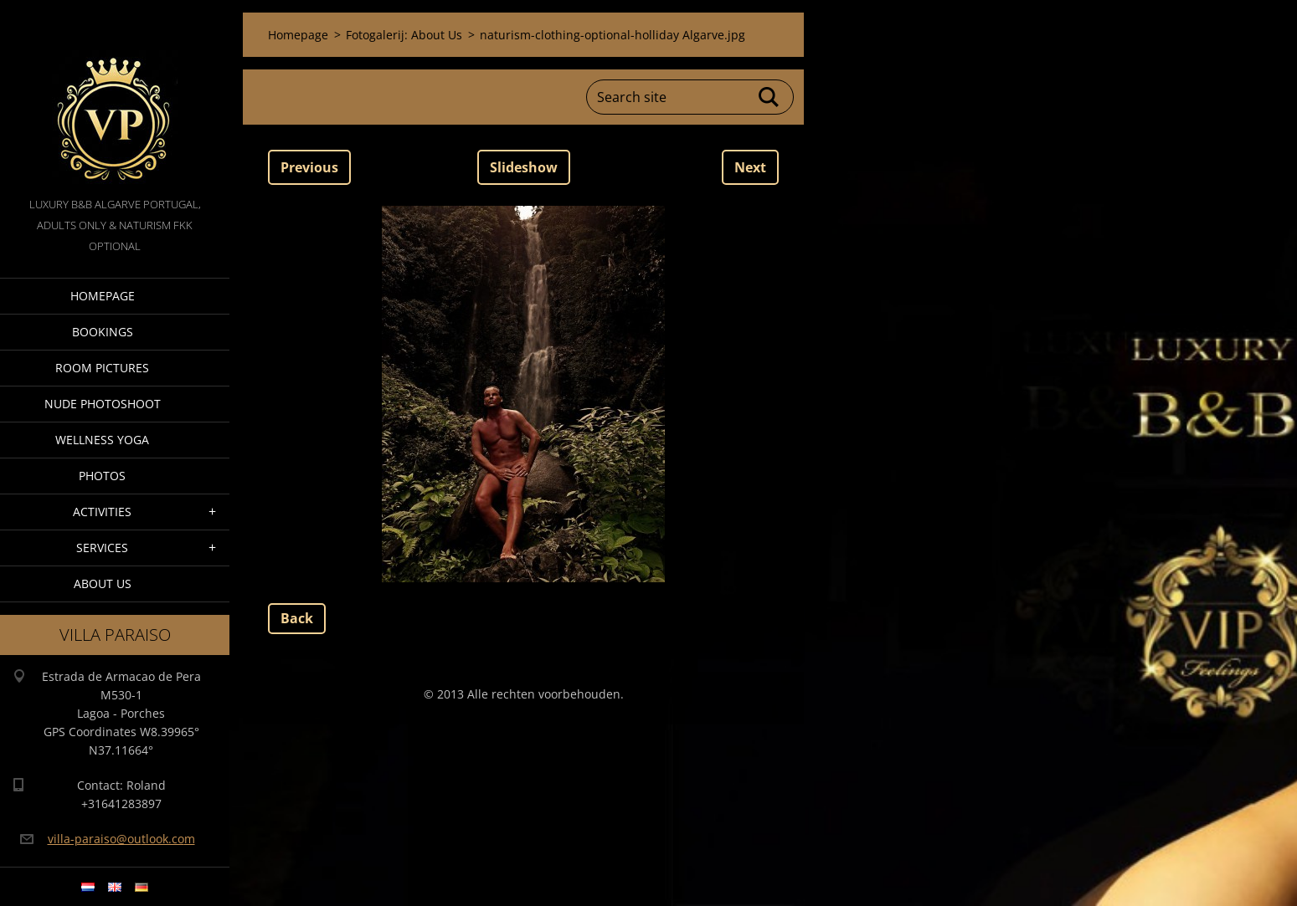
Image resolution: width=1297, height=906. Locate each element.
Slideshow (524, 167)
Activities (102, 512)
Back (297, 618)
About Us (102, 583)
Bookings (102, 332)
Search (769, 97)
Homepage (102, 296)
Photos (102, 476)
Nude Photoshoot (102, 404)
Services (102, 547)
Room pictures (102, 368)
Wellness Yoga (102, 440)
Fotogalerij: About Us (404, 35)
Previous (309, 167)
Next (750, 167)
